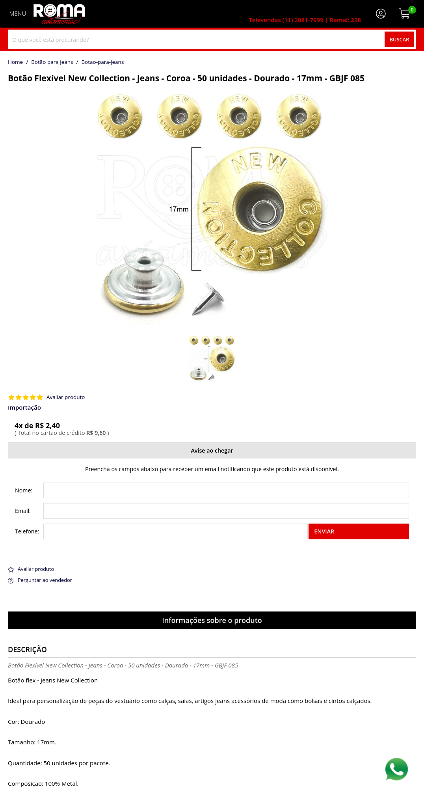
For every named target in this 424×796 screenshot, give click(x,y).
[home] (59, 14)
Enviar (324, 531)
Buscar (399, 39)
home (15, 62)
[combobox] (212, 39)
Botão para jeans (52, 62)
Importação (24, 407)
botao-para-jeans (102, 62)
